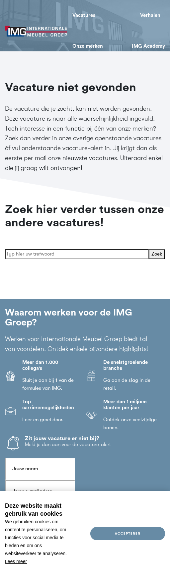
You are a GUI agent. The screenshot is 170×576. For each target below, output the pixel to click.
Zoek (156, 254)
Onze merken (87, 46)
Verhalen (150, 15)
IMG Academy (148, 46)
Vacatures (83, 15)
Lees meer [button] (16, 561)
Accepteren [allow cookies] (127, 533)
